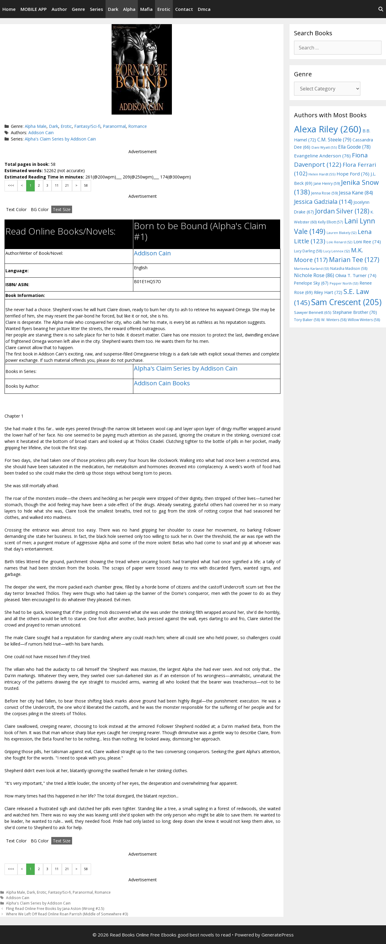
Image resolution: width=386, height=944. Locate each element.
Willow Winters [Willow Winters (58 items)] (364, 319)
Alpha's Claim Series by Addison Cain (60, 139)
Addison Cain (41, 132)
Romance (137, 126)
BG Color (40, 209)
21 (67, 185)
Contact (184, 9)
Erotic (163, 9)
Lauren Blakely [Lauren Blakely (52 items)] (341, 233)
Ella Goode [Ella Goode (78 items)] (354, 147)
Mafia (146, 9)
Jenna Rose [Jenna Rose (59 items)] (324, 193)
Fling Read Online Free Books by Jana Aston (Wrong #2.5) (55, 908)
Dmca (204, 9)
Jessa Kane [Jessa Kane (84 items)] (356, 192)
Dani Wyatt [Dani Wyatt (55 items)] (324, 147)
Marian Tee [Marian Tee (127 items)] (354, 259)
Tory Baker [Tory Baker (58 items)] (307, 319)
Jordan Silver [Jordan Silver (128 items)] (342, 211)
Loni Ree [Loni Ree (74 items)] (367, 241)
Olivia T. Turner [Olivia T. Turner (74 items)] (355, 275)
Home (9, 9)
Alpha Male (35, 126)
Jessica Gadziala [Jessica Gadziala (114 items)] (323, 201)
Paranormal (114, 126)
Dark (113, 9)
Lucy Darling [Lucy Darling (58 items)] (308, 251)
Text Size (62, 209)
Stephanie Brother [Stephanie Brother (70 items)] (355, 312)
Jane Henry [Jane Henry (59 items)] (327, 183)
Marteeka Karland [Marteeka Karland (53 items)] (311, 268)
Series (96, 9)
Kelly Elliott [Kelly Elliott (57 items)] (330, 221)
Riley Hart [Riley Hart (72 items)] (328, 292)
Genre (78, 9)
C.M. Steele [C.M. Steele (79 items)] (334, 139)
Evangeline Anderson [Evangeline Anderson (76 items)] (322, 156)
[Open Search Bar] (380, 9)
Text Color (16, 209)
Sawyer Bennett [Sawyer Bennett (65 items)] (312, 312)
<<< (11, 185)
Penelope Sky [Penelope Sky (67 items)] (311, 283)
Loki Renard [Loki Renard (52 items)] (339, 242)
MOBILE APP (34, 9)
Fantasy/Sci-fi (87, 126)
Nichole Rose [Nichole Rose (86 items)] (314, 275)
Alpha (129, 9)
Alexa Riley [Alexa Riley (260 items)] (327, 129)
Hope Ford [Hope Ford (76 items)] (353, 174)
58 (86, 185)
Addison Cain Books (162, 383)
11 (57, 185)
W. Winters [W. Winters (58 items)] (333, 319)
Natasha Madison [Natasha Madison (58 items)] (348, 268)
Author (59, 9)
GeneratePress (277, 935)
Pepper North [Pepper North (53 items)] (344, 283)
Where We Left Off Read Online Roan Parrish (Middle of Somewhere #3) (67, 913)
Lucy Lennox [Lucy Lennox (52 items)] (336, 251)
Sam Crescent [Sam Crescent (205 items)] (346, 302)
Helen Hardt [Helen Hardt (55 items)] (321, 174)
